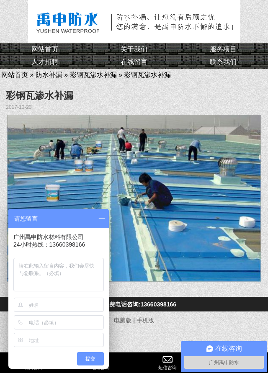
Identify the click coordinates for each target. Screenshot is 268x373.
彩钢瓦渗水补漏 (93, 74)
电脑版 (122, 320)
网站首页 (44, 49)
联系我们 (223, 61)
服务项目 (223, 49)
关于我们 (134, 49)
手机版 (145, 320)
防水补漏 (49, 74)
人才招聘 (44, 61)
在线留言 (134, 61)
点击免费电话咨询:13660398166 (134, 304)
